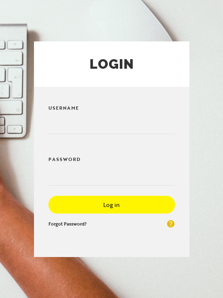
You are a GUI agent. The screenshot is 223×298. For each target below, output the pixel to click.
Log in (111, 204)
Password (64, 159)
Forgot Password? (67, 224)
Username (63, 108)
